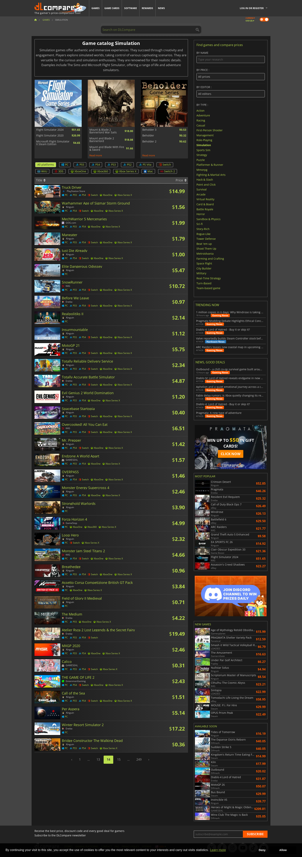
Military (201, 273)
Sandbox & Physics (208, 219)
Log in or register (252, 8)
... (88, 759)
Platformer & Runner (209, 165)
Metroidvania (205, 253)
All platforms (45, 164)
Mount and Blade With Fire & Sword (106, 148)
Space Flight (204, 263)
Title (40, 180)
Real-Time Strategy (208, 278)
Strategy (201, 155)
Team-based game (208, 288)
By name (230, 57)
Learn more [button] (218, 850)
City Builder (203, 268)
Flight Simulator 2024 (50, 129)
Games (95, 8)
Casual (200, 125)
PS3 (111, 164)
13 (98, 759)
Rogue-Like (203, 234)
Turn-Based (203, 283)
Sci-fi (199, 224)
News (161, 8)
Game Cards (111, 8)
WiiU (42, 171)
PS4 (95, 164)
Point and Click (206, 184)
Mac (148, 171)
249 (139, 759)
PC (64, 164)
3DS (59, 171)
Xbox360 (100, 171)
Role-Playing (204, 140)
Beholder (148, 135)
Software (130, 8)
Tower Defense (206, 239)
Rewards (147, 8)
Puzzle (200, 160)
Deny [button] (262, 850)
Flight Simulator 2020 (50, 135)
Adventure (203, 115)
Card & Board (205, 204)
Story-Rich (203, 229)
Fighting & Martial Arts (211, 174)
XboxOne (78, 171)
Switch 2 (167, 171)
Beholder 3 (149, 129)
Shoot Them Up (206, 248)
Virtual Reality (205, 199)
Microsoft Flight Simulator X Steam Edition (53, 143)
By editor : (230, 91)
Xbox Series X (125, 171)
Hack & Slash (204, 179)
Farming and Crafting (210, 258)
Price (181, 180)
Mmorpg (201, 170)
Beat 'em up (204, 243)
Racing (200, 120)
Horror (200, 214)
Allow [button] (283, 850)
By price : (230, 74)
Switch (165, 164)
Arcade (201, 194)
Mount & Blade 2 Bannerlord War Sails (103, 131)
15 (119, 759)
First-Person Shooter (209, 130)
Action (200, 110)
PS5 (80, 164)
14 (108, 759)
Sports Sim (203, 150)
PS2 (127, 164)
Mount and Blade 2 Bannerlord (101, 140)
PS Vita (145, 164)
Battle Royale (204, 209)
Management (205, 135)
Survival (201, 189)
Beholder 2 (149, 141)
